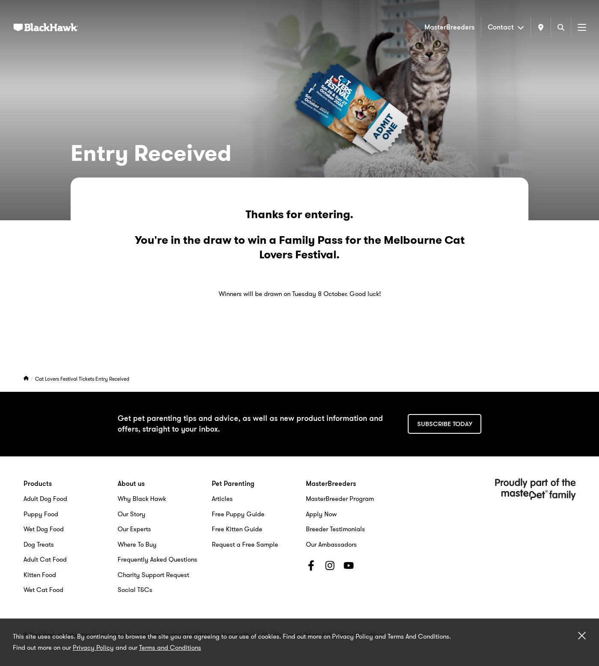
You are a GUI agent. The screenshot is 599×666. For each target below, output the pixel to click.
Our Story (131, 514)
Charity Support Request (153, 575)
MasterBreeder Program (340, 498)
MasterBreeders (449, 27)
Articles (222, 498)
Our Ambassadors (331, 544)
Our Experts (134, 529)
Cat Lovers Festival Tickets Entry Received (82, 378)
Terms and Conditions (170, 647)
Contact (506, 27)
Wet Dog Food (44, 529)
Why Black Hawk (142, 498)
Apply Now (321, 514)
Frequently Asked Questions (157, 559)
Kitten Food (40, 575)
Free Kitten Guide (237, 529)
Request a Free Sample (245, 544)
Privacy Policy (93, 647)
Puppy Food (41, 514)
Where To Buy (137, 544)
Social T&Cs (135, 590)
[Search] (560, 27)
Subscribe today (444, 424)
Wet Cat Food (43, 590)
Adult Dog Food (45, 498)
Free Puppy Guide (238, 514)
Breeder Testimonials (335, 529)
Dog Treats (39, 544)
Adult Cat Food (45, 559)
